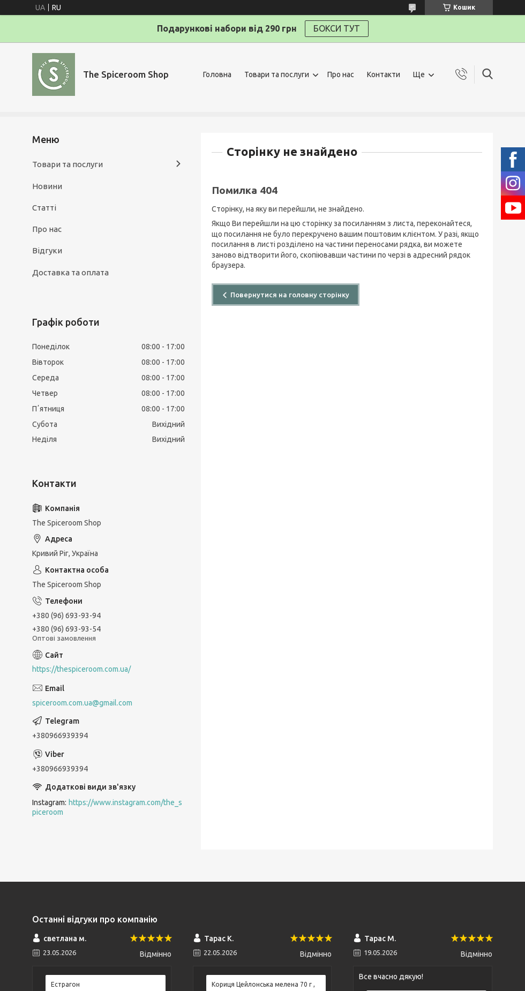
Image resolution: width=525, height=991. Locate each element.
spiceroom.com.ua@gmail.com (82, 703)
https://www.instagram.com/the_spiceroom (107, 807)
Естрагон (65, 984)
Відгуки (47, 250)
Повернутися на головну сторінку (289, 294)
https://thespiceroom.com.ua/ (81, 669)
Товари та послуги (276, 74)
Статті (44, 207)
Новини (47, 186)
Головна (217, 74)
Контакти (383, 74)
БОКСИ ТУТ (336, 28)
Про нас (340, 74)
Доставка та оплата (70, 272)
